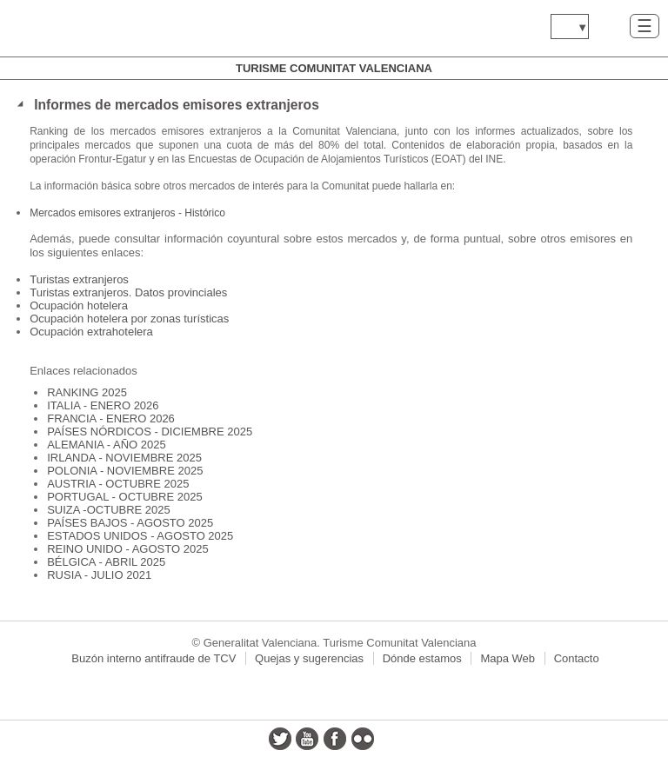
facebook (335, 738)
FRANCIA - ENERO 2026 (111, 418)
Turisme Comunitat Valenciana (334, 68)
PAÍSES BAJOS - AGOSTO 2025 (130, 522)
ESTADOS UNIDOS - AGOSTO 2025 (140, 535)
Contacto (576, 658)
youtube (307, 738)
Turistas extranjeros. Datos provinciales (128, 292)
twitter (280, 738)
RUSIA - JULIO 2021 (99, 574)
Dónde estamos (422, 658)
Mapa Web (507, 658)
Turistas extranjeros (79, 279)
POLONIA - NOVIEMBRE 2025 (125, 470)
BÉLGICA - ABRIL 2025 (106, 561)
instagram (389, 738)
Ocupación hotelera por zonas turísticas (129, 318)
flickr (362, 738)
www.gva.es (117, 28)
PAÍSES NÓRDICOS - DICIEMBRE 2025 (149, 431)
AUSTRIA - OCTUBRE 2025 (118, 483)
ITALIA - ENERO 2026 (102, 405)
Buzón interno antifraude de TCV (153, 658)
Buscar (609, 25)
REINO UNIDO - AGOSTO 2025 (127, 548)
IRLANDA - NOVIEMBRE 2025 (124, 457)
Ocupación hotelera (79, 305)
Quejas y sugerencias (309, 658)
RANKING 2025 (87, 392)
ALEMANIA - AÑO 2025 (106, 444)
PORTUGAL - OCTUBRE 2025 (124, 496)
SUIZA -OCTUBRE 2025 (108, 509)
